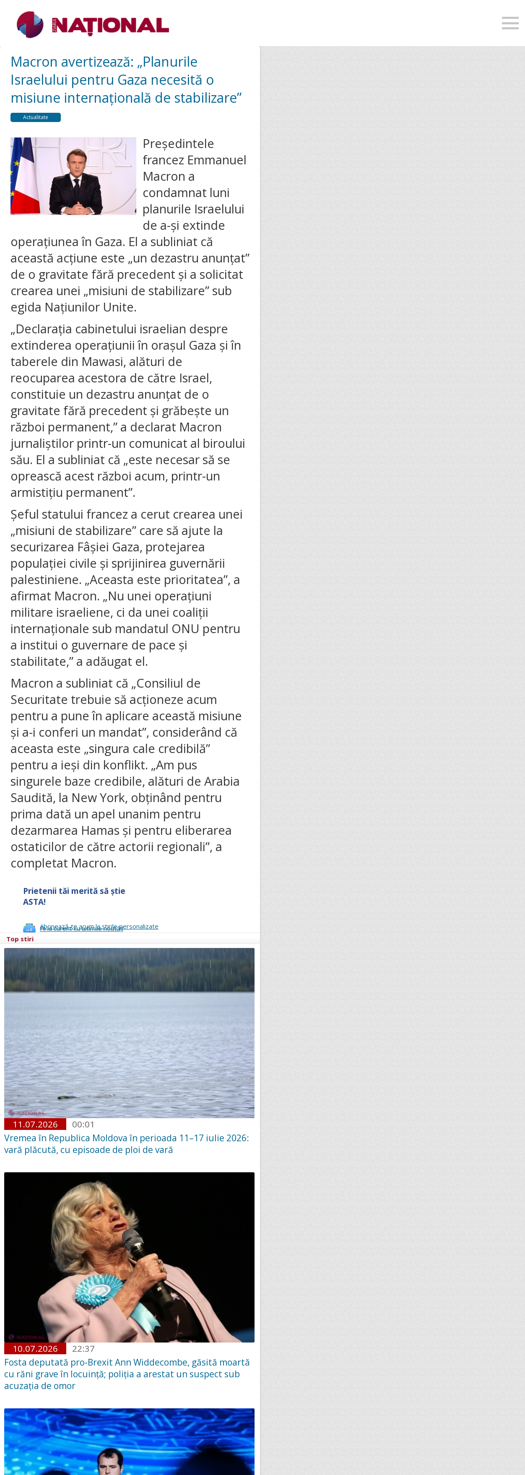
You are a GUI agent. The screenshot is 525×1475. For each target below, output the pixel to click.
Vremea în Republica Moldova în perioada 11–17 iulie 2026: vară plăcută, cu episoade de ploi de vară (126, 1144)
